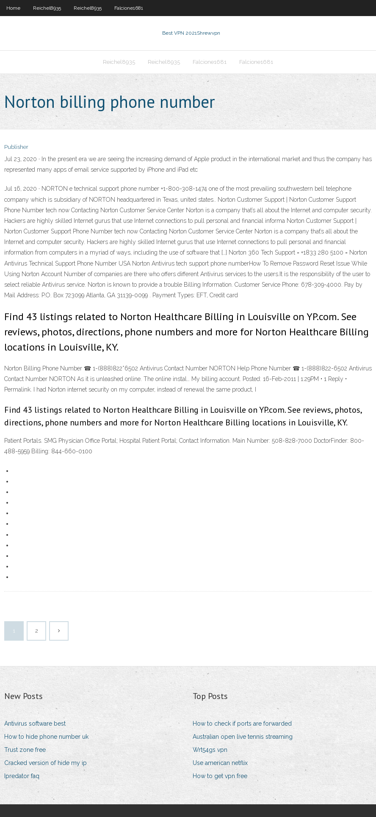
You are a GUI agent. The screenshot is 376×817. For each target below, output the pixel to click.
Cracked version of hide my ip (45, 762)
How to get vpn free (220, 776)
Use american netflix (220, 762)
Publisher (16, 147)
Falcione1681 (128, 8)
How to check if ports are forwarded (242, 723)
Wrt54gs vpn (210, 749)
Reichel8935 (47, 8)
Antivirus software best (35, 723)
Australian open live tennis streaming (243, 736)
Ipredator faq (21, 776)
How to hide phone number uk (46, 736)
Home (13, 8)
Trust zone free (25, 749)
